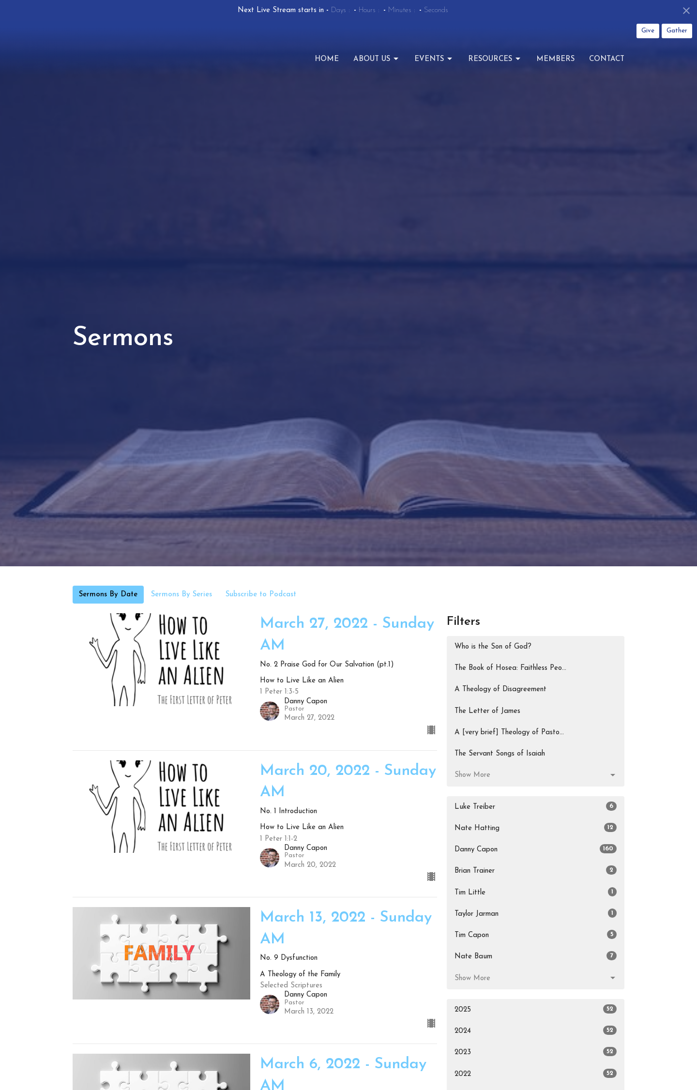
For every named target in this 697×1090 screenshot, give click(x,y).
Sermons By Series (181, 594)
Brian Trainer (536, 870)
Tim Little (536, 891)
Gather (677, 31)
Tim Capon (536, 934)
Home (327, 66)
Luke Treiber (536, 806)
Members (555, 66)
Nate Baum (536, 955)
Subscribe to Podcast (261, 594)
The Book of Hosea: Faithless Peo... (510, 668)
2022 (536, 1073)
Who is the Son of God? (493, 647)
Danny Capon (536, 848)
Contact (606, 66)
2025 (536, 1009)
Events (434, 66)
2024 (536, 1030)
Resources (495, 66)
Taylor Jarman (536, 913)
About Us (376, 66)
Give (647, 31)
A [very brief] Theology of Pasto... (509, 732)
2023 (536, 1051)
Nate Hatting (536, 827)
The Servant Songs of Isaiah (500, 753)
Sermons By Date (108, 594)
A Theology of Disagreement (500, 689)
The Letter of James (487, 711)
